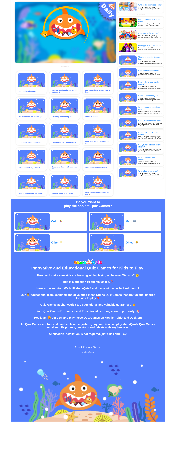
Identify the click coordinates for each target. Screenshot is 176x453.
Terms (97, 358)
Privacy (87, 358)
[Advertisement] (141, 31)
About (78, 358)
